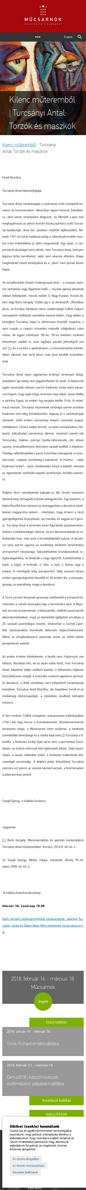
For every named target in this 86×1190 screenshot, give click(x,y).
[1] (10, 348)
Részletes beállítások (25, 1172)
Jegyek (43, 1001)
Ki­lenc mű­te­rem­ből (19, 144)
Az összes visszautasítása (28, 1166)
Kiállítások (56, 1114)
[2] (63, 735)
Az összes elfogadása (26, 1159)
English (68, 37)
